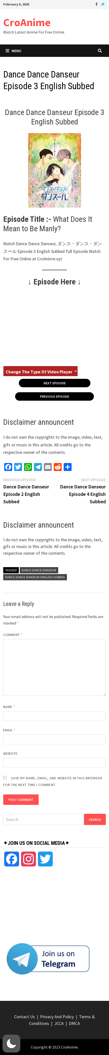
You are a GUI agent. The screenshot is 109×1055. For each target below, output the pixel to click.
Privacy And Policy (57, 1016)
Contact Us (24, 1016)
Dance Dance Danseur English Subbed (35, 577)
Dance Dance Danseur (39, 570)
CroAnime (27, 22)
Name (9, 706)
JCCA (59, 1023)
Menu (13, 50)
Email (9, 730)
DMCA (74, 1023)
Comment (13, 634)
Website (10, 753)
